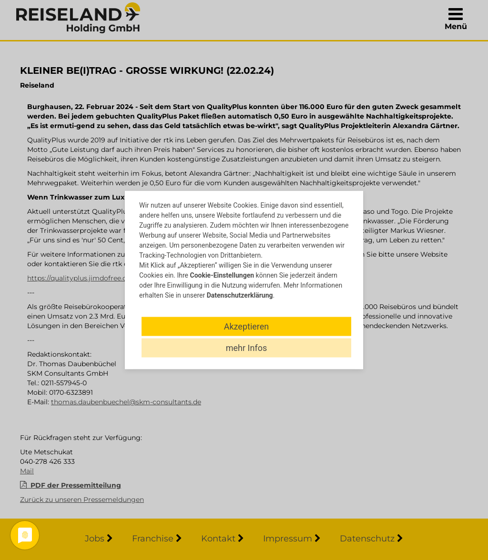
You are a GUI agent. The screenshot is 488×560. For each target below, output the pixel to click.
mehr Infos (246, 348)
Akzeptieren (246, 326)
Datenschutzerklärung (240, 295)
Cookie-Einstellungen (222, 275)
